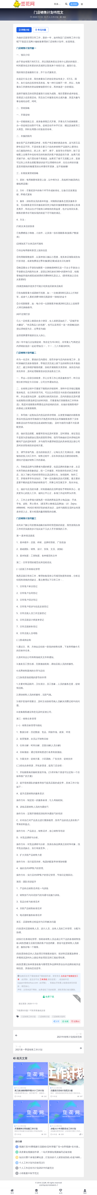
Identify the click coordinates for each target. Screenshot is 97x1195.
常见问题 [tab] (40, 29)
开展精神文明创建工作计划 (26, 1128)
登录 (74, 4)
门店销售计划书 (58, 1016)
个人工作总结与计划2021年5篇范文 (36, 1167)
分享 (56, 1021)
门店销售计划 (44, 1016)
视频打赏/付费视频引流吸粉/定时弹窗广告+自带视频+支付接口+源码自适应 (56, 1146)
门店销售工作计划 (28, 1016)
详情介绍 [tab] (24, 29)
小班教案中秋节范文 (29, 1173)
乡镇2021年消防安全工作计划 (63, 1128)
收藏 (65, 1021)
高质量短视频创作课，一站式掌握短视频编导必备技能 (45, 1151)
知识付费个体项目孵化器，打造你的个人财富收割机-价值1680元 (50, 1157)
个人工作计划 (52, 17)
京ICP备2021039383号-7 (48, 1185)
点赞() (75, 1021)
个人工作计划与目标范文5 (32, 1162)
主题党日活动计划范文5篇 (61, 1090)
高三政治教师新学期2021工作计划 (29, 1090)
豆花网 (43, 1183)
